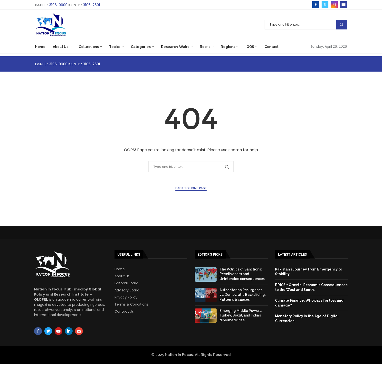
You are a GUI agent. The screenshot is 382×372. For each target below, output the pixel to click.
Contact (271, 47)
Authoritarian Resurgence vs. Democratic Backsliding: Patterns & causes (243, 294)
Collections (89, 47)
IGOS (250, 47)
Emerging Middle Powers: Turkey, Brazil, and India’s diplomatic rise (241, 315)
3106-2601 (91, 4)
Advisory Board (127, 290)
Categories (141, 47)
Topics (114, 47)
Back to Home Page (191, 188)
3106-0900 (58, 4)
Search (341, 24)
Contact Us (124, 311)
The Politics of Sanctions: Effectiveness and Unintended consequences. (242, 274)
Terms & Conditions (131, 304)
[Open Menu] (343, 4)
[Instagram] (334, 4)
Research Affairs (175, 47)
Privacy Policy (126, 297)
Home (40, 47)
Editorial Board (126, 283)
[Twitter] (325, 4)
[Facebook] (315, 4)
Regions (228, 47)
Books (205, 47)
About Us (60, 47)
